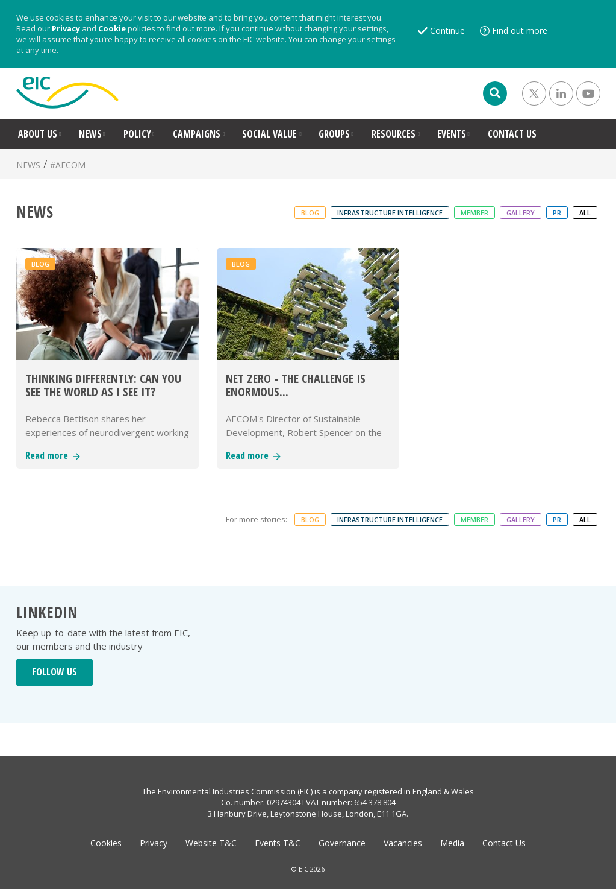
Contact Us (504, 843)
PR (557, 212)
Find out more (519, 30)
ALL (585, 212)
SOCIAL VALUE (269, 134)
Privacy (66, 28)
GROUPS (334, 134)
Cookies (106, 843)
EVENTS (451, 134)
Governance (342, 843)
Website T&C (211, 843)
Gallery (520, 212)
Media (452, 843)
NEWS (90, 134)
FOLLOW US (54, 672)
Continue (447, 30)
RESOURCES (393, 134)
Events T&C (277, 843)
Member (474, 212)
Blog (310, 212)
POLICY (137, 134)
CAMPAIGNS (196, 134)
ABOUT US (37, 134)
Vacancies (403, 843)
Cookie (112, 28)
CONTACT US (512, 134)
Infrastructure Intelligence (390, 212)
